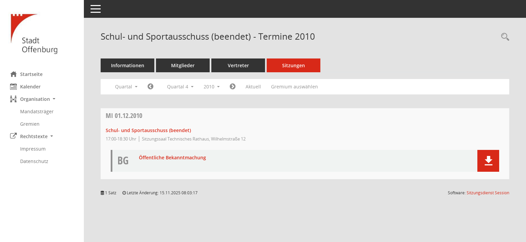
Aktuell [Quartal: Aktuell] (253, 86)
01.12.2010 (124, 115)
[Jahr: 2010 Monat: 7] (150, 87)
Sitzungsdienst (488, 193)
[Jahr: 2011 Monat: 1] (233, 87)
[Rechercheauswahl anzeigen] (503, 37)
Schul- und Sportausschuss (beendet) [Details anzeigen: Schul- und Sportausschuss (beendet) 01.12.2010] (148, 130)
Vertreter (238, 65)
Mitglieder (183, 65)
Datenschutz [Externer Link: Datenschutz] (34, 161)
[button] (42, 99)
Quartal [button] (126, 86)
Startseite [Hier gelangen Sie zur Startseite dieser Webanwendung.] (26, 74)
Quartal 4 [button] (180, 86)
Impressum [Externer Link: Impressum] (33, 149)
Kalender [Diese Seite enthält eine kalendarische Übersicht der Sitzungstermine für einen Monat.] (25, 86)
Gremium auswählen (294, 86)
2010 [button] (212, 86)
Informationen (127, 65)
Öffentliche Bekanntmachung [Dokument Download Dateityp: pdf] (172, 158)
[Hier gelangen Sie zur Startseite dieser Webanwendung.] (42, 33)
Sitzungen (293, 65)
